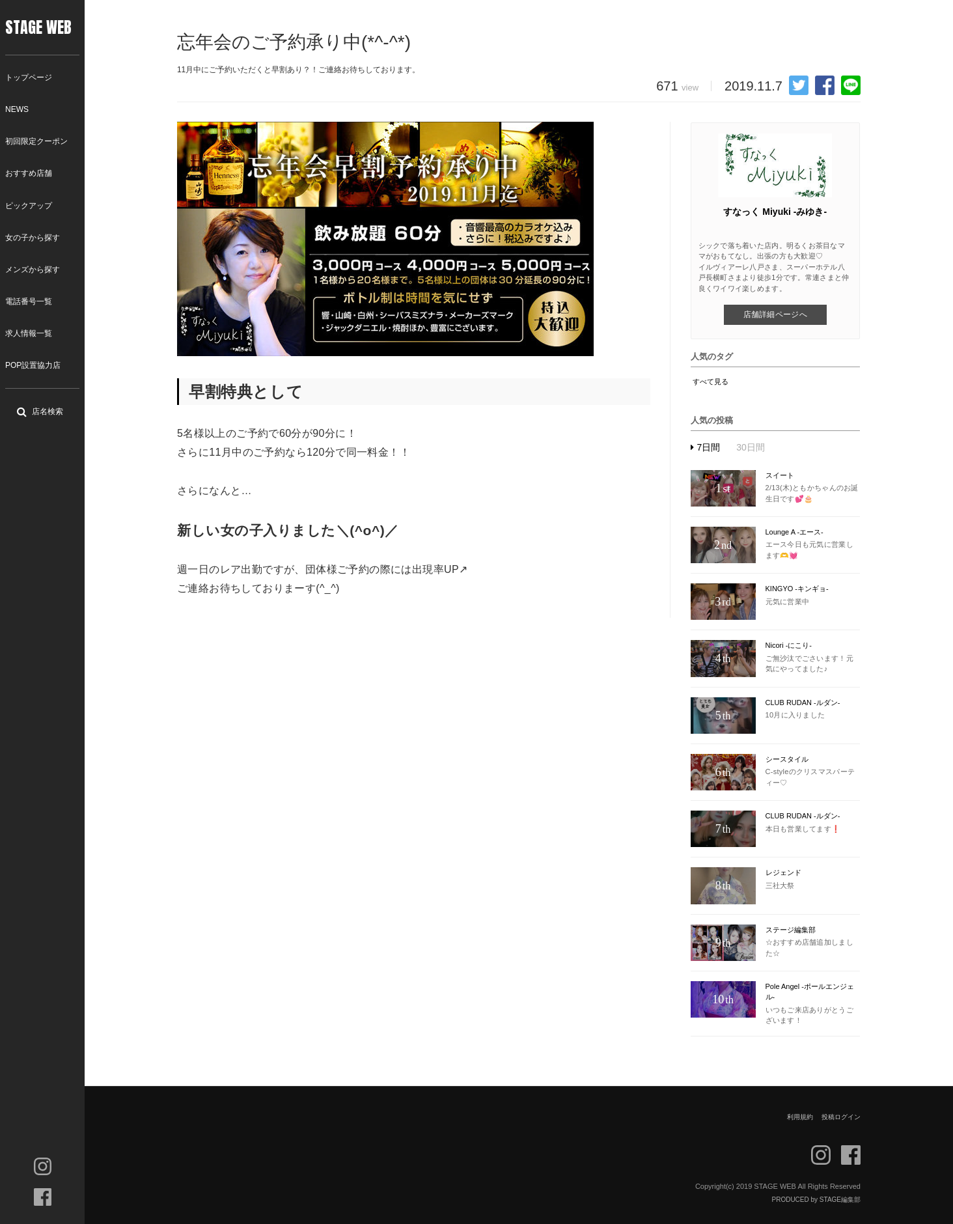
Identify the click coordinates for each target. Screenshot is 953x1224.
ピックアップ (28, 205)
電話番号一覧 (28, 301)
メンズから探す (32, 269)
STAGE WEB (38, 27)
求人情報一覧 (28, 333)
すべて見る (710, 381)
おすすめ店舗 (28, 173)
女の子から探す (32, 237)
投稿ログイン (841, 1116)
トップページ (28, 77)
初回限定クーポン (36, 141)
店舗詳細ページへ (775, 314)
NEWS (17, 109)
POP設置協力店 (33, 365)
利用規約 (800, 1116)
